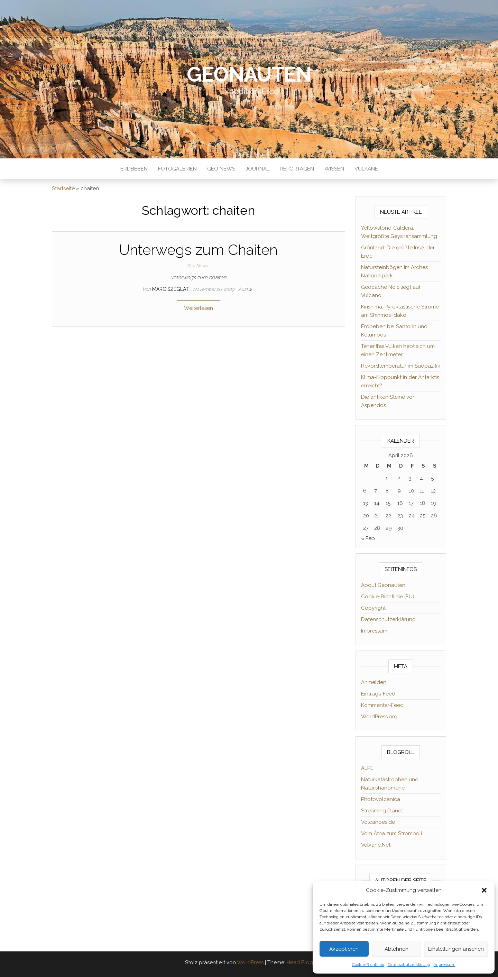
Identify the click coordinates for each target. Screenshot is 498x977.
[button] (484, 890)
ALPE (367, 768)
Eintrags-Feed (378, 694)
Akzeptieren (344, 949)
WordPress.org (379, 716)
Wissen (334, 169)
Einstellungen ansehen (456, 949)
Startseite (63, 188)
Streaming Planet (382, 811)
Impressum (444, 964)
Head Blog (300, 962)
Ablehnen (396, 949)
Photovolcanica (380, 799)
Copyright (373, 608)
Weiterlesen (198, 308)
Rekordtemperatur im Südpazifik (400, 366)
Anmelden (373, 682)
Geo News (221, 169)
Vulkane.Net (375, 845)
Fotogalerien (177, 169)
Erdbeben (134, 169)
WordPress (250, 962)
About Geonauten (383, 585)
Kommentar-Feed (382, 705)
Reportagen (297, 169)
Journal (257, 169)
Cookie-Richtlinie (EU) (387, 596)
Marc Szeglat (171, 289)
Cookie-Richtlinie (368, 964)
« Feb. (368, 538)
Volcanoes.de (378, 822)
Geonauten (249, 74)
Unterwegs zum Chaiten (198, 249)
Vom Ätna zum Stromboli (391, 833)
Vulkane (366, 169)
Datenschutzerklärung (409, 964)
